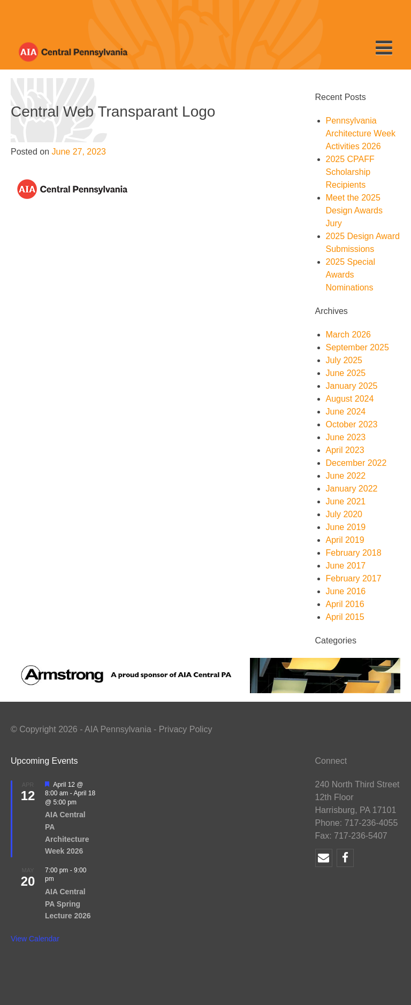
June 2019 (346, 527)
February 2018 (354, 552)
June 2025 (346, 373)
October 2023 (352, 424)
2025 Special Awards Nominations (351, 274)
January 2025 (352, 385)
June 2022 (346, 475)
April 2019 (345, 539)
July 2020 (344, 514)
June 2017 (346, 565)
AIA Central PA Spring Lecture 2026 (68, 903)
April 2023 (345, 450)
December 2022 (356, 462)
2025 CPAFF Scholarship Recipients (350, 172)
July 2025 (344, 360)
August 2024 (350, 398)
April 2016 (345, 604)
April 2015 (345, 617)
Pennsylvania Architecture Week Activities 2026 (360, 133)
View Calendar (35, 938)
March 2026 (348, 334)
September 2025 (357, 347)
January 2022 (352, 488)
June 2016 (346, 591)
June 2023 (346, 437)
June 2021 (346, 501)
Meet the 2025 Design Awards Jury (354, 210)
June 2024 (346, 411)
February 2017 (354, 578)
